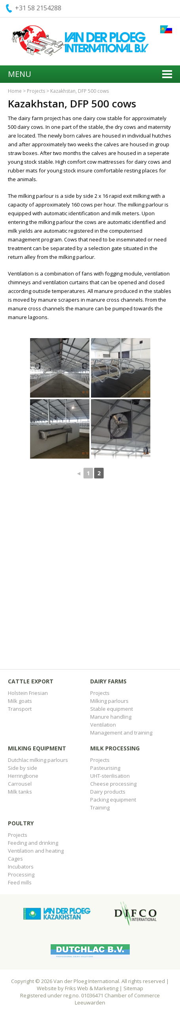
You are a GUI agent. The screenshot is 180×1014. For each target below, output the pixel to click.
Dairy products (107, 791)
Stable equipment (111, 708)
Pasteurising (105, 767)
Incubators (21, 866)
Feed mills (20, 882)
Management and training (121, 732)
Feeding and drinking (33, 842)
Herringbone (23, 775)
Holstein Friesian (28, 692)
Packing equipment (113, 799)
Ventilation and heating (36, 850)
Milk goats (20, 700)
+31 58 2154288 (38, 8)
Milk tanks (20, 791)
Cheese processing (113, 783)
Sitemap (133, 988)
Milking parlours (109, 700)
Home (15, 91)
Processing (21, 874)
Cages (15, 858)
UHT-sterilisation (110, 775)
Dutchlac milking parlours (38, 759)
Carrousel (20, 783)
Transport (20, 708)
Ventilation (103, 724)
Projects (36, 91)
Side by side (22, 767)
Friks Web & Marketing (91, 988)
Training (100, 807)
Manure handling (110, 716)
